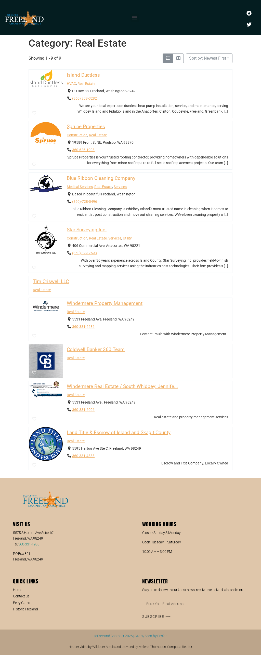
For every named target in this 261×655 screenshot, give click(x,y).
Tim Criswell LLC (51, 281)
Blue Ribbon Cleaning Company (101, 178)
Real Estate (86, 84)
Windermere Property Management (104, 303)
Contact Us (21, 596)
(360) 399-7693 (84, 253)
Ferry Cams (21, 603)
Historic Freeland (25, 609)
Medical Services (80, 187)
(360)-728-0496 (84, 201)
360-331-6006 (83, 410)
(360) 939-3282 (84, 99)
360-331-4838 (83, 456)
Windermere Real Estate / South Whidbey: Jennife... (122, 386)
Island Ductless (83, 75)
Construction (77, 135)
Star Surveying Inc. (87, 230)
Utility (127, 238)
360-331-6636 (83, 327)
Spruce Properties (86, 127)
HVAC (71, 84)
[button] (134, 18)
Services (120, 187)
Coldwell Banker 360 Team (96, 349)
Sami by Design (156, 636)
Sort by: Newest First (207, 58)
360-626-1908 (83, 150)
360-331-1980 (29, 544)
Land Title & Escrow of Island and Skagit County (119, 432)
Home (17, 590)
